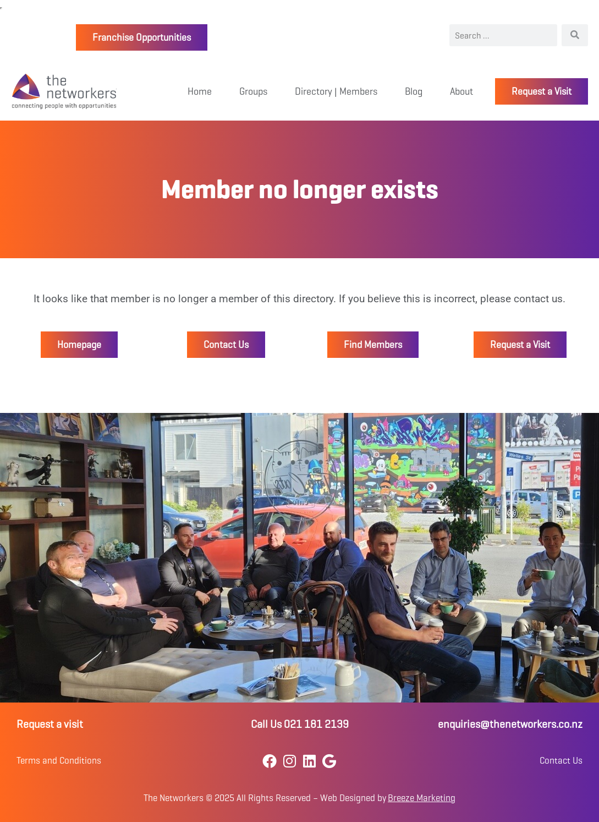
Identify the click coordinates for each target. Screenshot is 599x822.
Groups (253, 91)
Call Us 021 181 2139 (300, 724)
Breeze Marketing (421, 798)
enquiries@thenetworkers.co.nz (510, 724)
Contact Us (561, 760)
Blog (413, 91)
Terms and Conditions (59, 760)
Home (200, 91)
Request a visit (50, 724)
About (461, 91)
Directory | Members (336, 91)
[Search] (575, 35)
